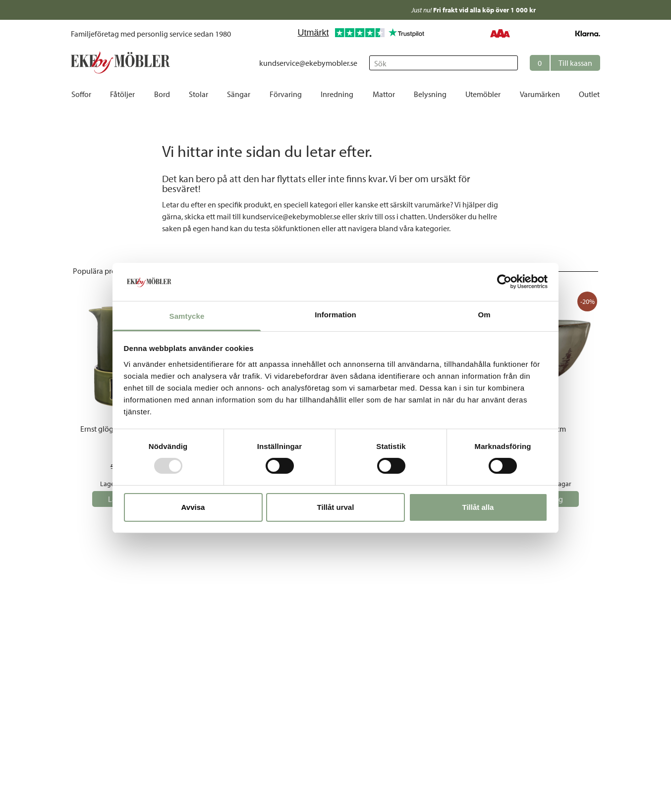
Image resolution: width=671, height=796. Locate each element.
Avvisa (193, 507)
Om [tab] (484, 314)
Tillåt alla (478, 507)
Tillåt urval (335, 507)
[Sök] (443, 63)
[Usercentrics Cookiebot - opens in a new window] (504, 281)
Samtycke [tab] (187, 316)
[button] (565, 63)
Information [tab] (335, 314)
